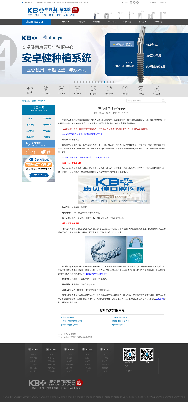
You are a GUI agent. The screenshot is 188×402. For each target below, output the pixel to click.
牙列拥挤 (47, 131)
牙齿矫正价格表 (67, 317)
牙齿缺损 (69, 365)
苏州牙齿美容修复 (89, 397)
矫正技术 (30, 137)
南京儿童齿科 (61, 397)
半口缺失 (33, 365)
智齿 (105, 354)
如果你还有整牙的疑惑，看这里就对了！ (79, 337)
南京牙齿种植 (7, 397)
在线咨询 (47, 151)
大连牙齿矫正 (139, 397)
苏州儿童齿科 (52, 397)
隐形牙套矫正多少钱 (120, 321)
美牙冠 (69, 358)
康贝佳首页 (28, 2)
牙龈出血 (105, 365)
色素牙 (87, 358)
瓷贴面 (69, 361)
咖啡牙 (87, 365)
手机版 (154, 2)
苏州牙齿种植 (70, 397)
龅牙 (30, 118)
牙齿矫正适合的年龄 (69, 325)
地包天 (47, 137)
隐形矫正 (47, 125)
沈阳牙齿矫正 (168, 397)
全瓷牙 (69, 371)
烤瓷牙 (69, 354)
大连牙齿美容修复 (149, 397)
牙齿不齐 (47, 118)
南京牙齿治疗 (43, 397)
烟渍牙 (87, 371)
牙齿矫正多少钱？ (119, 317)
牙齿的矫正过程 (70, 334)
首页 (34, 101)
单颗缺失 (33, 358)
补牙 (105, 371)
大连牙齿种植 (130, 397)
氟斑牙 (87, 361)
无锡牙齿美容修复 (119, 397)
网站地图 (163, 2)
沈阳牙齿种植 (160, 397)
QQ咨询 (30, 151)
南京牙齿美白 (34, 397)
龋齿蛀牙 (105, 368)
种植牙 (33, 354)
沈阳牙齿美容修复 (179, 397)
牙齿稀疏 (30, 125)
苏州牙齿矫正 (79, 397)
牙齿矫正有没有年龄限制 (71, 321)
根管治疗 (105, 361)
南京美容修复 (25, 397)
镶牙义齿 (33, 368)
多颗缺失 (33, 361)
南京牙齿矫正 (16, 397)
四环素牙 (69, 368)
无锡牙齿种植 (100, 397)
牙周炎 (105, 358)
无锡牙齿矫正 (109, 397)
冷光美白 (87, 368)
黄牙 (87, 354)
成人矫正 (30, 131)
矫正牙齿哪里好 (119, 325)
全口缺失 (33, 371)
